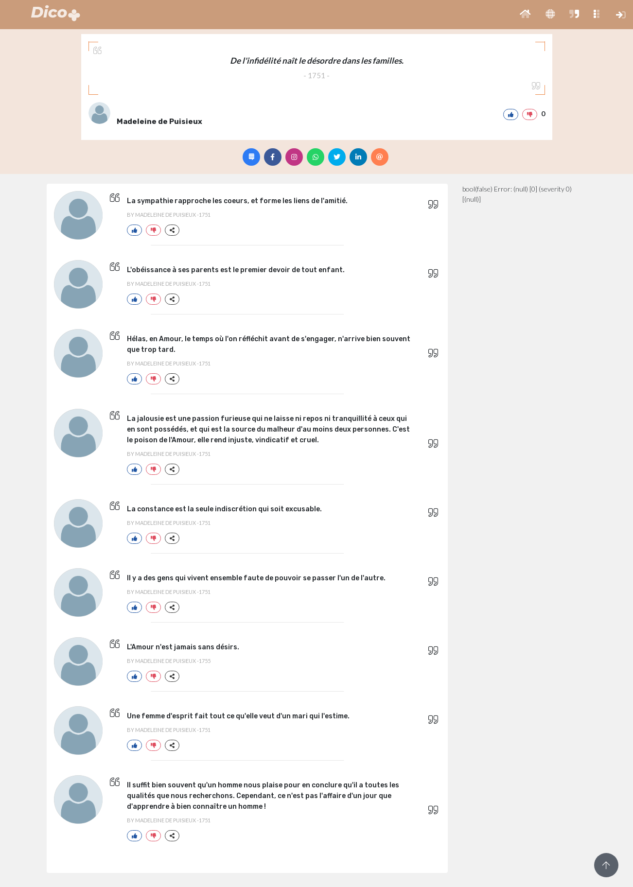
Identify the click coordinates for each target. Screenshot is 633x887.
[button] (525, 14)
